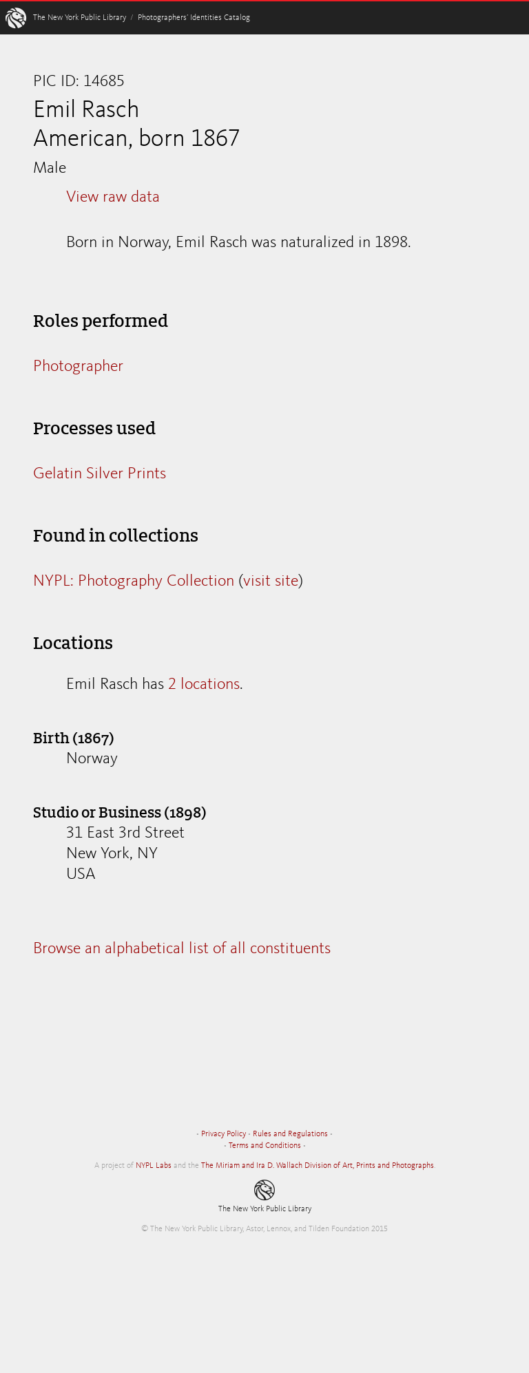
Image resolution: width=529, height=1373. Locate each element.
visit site (270, 581)
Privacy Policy (223, 1134)
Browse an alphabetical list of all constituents (182, 949)
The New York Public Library (79, 18)
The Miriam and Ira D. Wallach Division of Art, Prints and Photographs (317, 1166)
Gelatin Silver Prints (99, 474)
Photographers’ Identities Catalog (194, 18)
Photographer (78, 367)
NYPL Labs (154, 1166)
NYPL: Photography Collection (133, 581)
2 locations (204, 685)
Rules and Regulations (290, 1134)
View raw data (113, 197)
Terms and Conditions (265, 1146)
